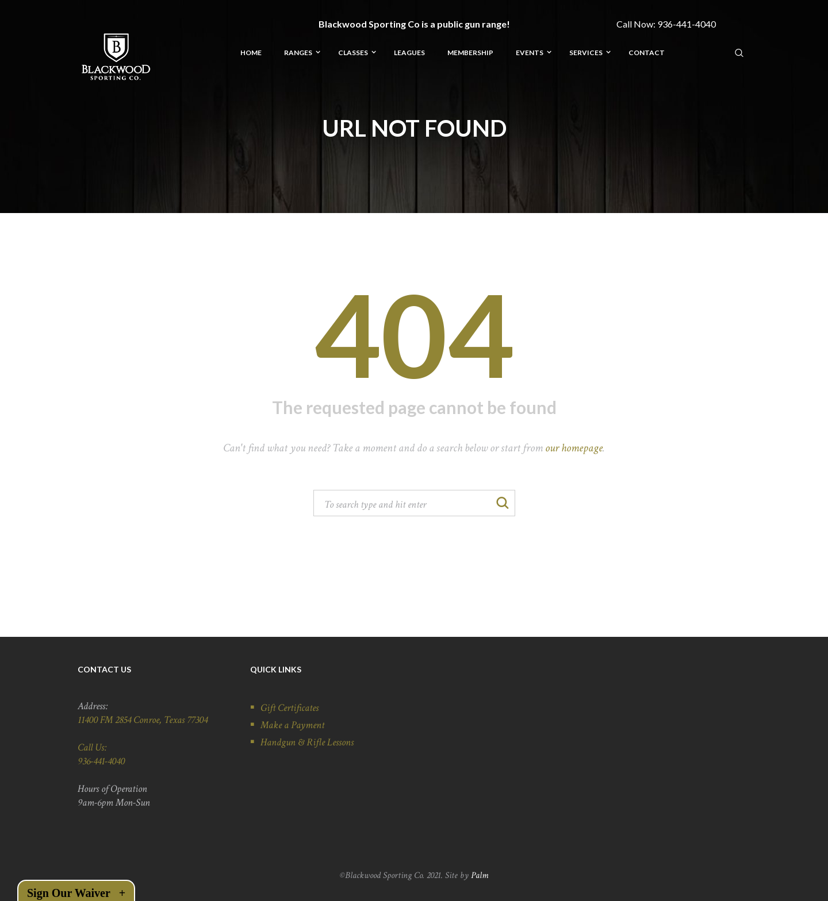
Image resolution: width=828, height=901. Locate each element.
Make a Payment (292, 725)
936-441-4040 (686, 23)
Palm (479, 875)
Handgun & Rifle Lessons (307, 742)
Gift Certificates (289, 707)
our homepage (574, 447)
